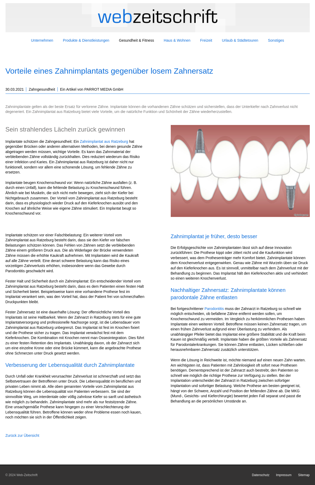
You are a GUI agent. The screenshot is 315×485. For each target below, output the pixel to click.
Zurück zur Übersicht (22, 435)
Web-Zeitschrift (27, 475)
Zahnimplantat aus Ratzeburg (104, 141)
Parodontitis (214, 309)
